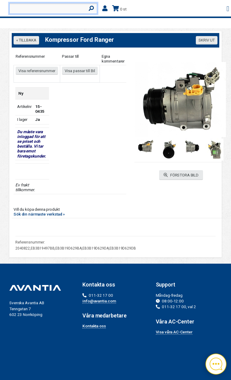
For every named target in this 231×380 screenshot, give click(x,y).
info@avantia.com (99, 301)
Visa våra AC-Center (174, 331)
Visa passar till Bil (80, 71)
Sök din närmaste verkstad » (39, 214)
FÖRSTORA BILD (181, 175)
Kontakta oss (94, 325)
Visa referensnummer (36, 71)
